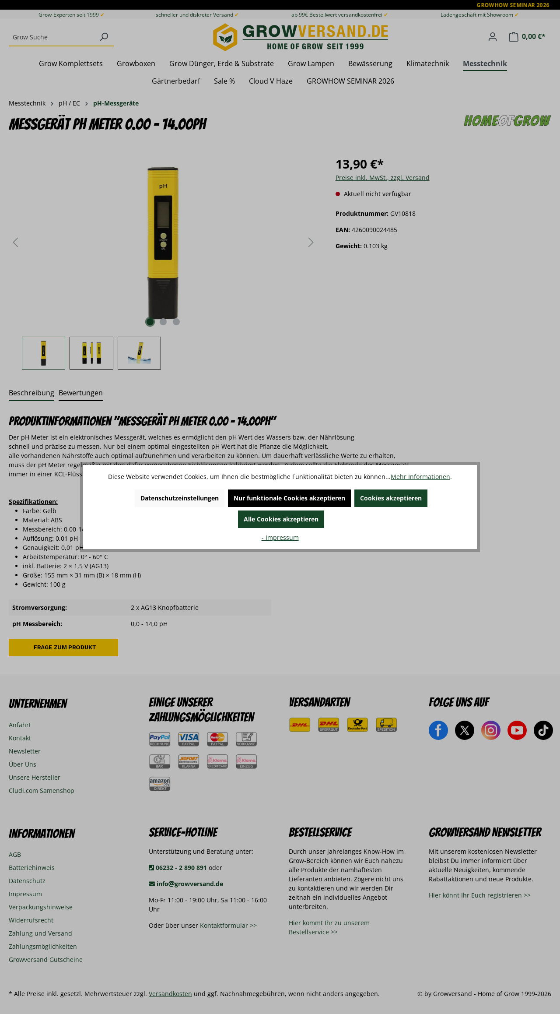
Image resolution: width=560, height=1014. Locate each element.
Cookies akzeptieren (391, 498)
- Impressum (280, 537)
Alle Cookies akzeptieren (281, 519)
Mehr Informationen (420, 476)
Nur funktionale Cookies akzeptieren (289, 498)
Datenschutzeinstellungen (179, 498)
